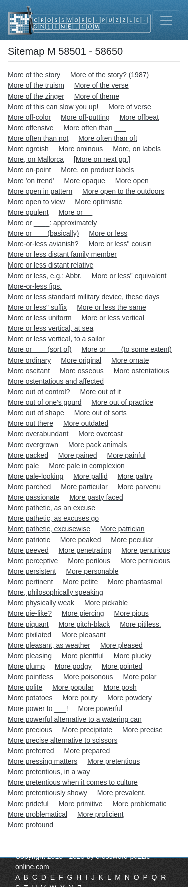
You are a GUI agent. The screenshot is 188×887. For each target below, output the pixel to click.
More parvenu (139, 487)
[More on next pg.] (102, 159)
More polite (25, 687)
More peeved (28, 550)
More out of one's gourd (44, 402)
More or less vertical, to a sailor (56, 339)
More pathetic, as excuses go (53, 518)
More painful (126, 455)
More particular (84, 487)
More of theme (96, 96)
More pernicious (145, 561)
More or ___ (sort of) (40, 349)
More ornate (130, 360)
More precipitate (87, 730)
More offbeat (139, 117)
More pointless (30, 677)
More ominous (81, 149)
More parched (29, 487)
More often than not (38, 138)
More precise (142, 730)
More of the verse (101, 85)
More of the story (34, 75)
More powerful (100, 708)
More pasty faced (96, 497)
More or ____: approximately (52, 223)
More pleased (121, 645)
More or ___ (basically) (43, 233)
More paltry (135, 476)
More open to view (36, 202)
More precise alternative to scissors (62, 740)
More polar (139, 677)
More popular (73, 687)
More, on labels (137, 149)
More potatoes (30, 698)
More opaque (84, 180)
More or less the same (111, 307)
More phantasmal (135, 582)
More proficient (100, 814)
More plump (26, 666)
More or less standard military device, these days (83, 297)
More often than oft (107, 138)
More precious (30, 730)
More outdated (85, 423)
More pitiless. (140, 624)
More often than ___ (94, 128)
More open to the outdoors (123, 191)
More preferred (31, 751)
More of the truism (36, 85)
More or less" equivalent (129, 276)
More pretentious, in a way (49, 772)
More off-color (29, 117)
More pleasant (83, 635)
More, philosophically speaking (55, 592)
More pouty (79, 698)
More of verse (129, 107)
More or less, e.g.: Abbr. (45, 276)
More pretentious (113, 761)
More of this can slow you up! (53, 107)
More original (81, 360)
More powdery (129, 698)
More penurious (145, 550)
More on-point (29, 170)
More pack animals (97, 444)
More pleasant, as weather (49, 645)
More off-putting (85, 117)
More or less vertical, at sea (50, 328)
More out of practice (122, 402)
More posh (120, 687)
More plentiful (83, 656)
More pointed (122, 666)
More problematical (37, 814)
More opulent (28, 212)
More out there (30, 423)
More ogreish (28, 149)
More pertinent (30, 582)
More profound (30, 825)
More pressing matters (42, 761)
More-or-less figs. (35, 286)
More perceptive (33, 561)
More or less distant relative (50, 265)
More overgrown (33, 444)
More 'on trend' (31, 180)
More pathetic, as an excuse (51, 508)
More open (132, 180)
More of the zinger (36, 96)
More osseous (82, 371)
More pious (131, 613)
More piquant (28, 624)
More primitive (81, 804)
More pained (77, 455)
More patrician (122, 529)
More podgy (73, 666)
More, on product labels (97, 170)
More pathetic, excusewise (49, 529)
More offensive (31, 128)
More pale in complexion (87, 466)
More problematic (139, 804)
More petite (80, 582)
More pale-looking (35, 476)
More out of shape (36, 413)
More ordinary (29, 360)
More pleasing (30, 656)
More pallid (90, 476)
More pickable (106, 603)
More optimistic (98, 202)
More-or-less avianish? (43, 244)
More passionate (34, 497)
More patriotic (29, 540)
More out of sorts (100, 413)
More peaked (80, 540)
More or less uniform (40, 318)
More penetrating (85, 550)
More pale (23, 466)
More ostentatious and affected (56, 381)
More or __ (76, 212)
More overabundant (38, 434)
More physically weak (41, 603)
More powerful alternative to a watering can (75, 719)
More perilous (89, 561)
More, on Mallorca (36, 159)
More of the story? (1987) (109, 75)
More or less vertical (112, 318)
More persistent (32, 571)
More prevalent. (121, 793)
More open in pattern (40, 191)
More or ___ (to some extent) (127, 349)
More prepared (87, 751)
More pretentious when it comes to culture (73, 782)
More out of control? (39, 392)
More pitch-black (84, 624)
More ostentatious (141, 371)
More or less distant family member (62, 254)
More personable (92, 571)
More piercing (83, 613)
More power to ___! (38, 708)
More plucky (132, 656)
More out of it (100, 392)
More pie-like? (30, 613)
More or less (108, 233)
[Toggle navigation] (166, 20)
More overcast (100, 434)
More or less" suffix (37, 307)
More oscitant (29, 371)
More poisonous (88, 677)
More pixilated (29, 635)
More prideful (28, 804)
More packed (28, 455)
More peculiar (132, 540)
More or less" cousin (120, 244)
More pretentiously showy (47, 793)
